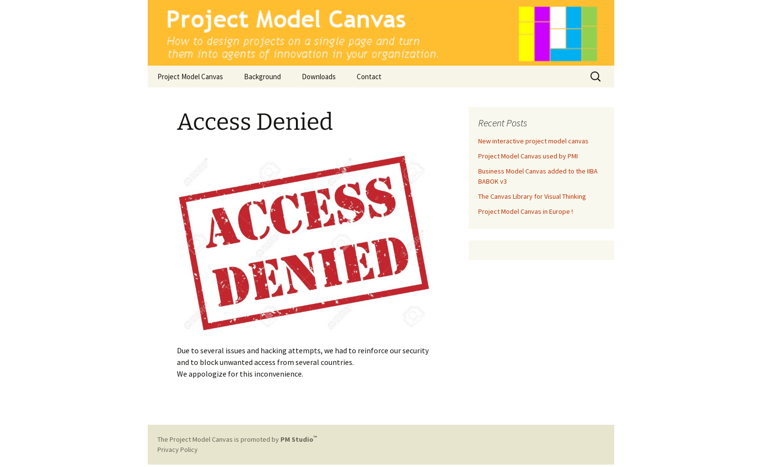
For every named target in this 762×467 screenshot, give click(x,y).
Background (262, 76)
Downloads (319, 76)
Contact (369, 76)
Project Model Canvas (190, 76)
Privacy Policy (177, 449)
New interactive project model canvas (533, 141)
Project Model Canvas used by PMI (528, 156)
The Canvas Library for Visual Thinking (532, 196)
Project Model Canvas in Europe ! (525, 211)
